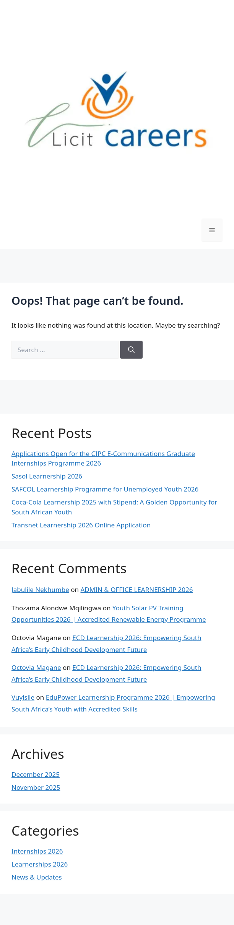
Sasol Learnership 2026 (46, 476)
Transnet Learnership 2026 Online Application (81, 525)
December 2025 (35, 774)
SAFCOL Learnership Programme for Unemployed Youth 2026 (104, 489)
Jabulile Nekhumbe (40, 589)
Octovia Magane (36, 667)
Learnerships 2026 (39, 864)
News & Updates (36, 877)
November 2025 (35, 787)
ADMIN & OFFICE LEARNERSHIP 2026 (136, 589)
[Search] (131, 350)
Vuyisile (22, 697)
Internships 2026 (37, 851)
